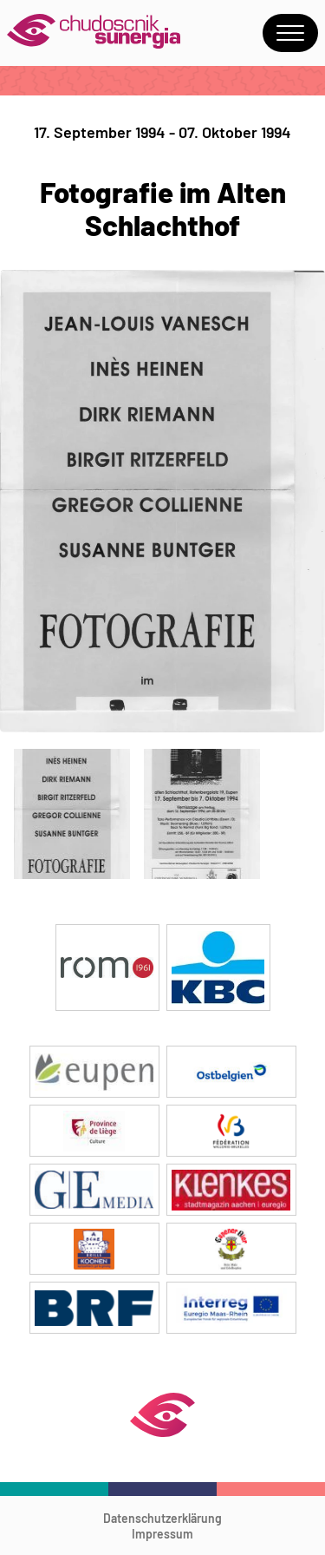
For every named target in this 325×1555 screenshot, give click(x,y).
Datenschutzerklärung (162, 1518)
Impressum (162, 1533)
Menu (290, 33)
